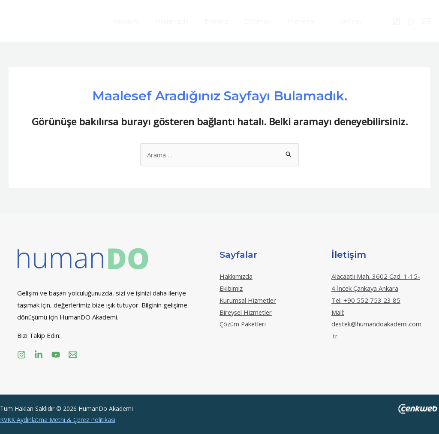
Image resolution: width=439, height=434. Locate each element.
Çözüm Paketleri (244, 323)
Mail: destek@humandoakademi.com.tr (374, 324)
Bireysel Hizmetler (247, 312)
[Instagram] (21, 354)
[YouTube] (55, 354)
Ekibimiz (209, 21)
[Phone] (396, 21)
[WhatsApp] (411, 21)
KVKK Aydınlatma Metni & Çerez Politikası (57, 420)
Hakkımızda (167, 21)
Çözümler (248, 21)
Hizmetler (289, 21)
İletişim (335, 21)
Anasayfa (124, 21)
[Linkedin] (38, 354)
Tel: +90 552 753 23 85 (366, 300)
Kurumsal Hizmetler (249, 300)
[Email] (426, 21)
